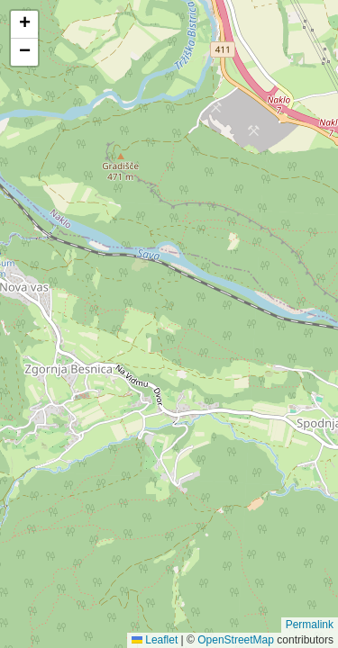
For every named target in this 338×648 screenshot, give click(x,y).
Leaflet (155, 640)
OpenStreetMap (235, 640)
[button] (24, 25)
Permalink (309, 624)
